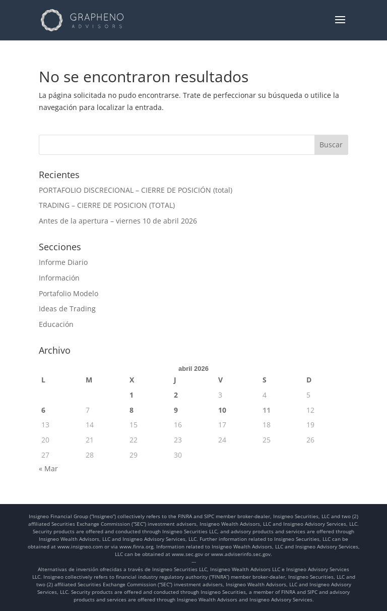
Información (59, 278)
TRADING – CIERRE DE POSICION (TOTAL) (107, 205)
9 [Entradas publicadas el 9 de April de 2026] (176, 410)
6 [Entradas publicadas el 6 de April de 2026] (43, 410)
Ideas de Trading (67, 308)
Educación (56, 324)
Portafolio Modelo (68, 293)
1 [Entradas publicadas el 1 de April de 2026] (132, 395)
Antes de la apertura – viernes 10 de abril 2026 (118, 221)
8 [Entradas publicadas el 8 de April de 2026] (132, 410)
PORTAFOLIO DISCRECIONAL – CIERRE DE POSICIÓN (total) (135, 190)
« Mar (48, 468)
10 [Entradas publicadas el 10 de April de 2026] (222, 410)
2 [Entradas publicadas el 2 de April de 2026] (176, 395)
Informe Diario (63, 262)
